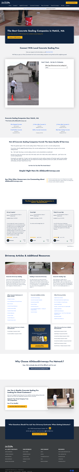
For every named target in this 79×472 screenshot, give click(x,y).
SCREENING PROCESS (26, 454)
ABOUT (42, 451)
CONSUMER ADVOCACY (45, 456)
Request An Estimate (72, 2)
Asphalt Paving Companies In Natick (60, 343)
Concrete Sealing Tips (10, 313)
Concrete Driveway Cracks (11, 320)
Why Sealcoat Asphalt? (57, 316)
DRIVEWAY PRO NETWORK (9, 461)
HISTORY (42, 454)
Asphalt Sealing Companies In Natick (60, 331)
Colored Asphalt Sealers (58, 304)
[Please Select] (56, 67)
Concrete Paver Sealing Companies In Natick (61, 336)
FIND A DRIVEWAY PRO (62, 454)
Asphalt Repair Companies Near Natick (60, 333)
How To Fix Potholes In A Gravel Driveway (60, 302)
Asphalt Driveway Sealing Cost (59, 318)
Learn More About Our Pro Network (17, 406)
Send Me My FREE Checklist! (39, 434)
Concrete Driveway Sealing (11, 308)
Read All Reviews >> (70, 246)
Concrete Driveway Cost (34, 306)
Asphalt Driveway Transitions (58, 297)
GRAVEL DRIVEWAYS (8, 459)
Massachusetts (28, 8)
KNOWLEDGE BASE (61, 456)
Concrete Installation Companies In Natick (14, 333)
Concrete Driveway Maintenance (12, 306)
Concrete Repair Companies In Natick (13, 331)
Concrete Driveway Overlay (11, 310)
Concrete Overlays (10, 315)
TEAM (42, 459)
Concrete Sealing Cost (10, 317)
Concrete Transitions (34, 312)
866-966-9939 (49, 52)
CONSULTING (60, 459)
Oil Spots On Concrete (10, 299)
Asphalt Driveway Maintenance (59, 310)
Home (24, 8)
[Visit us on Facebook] (73, 471)
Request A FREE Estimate (14, 37)
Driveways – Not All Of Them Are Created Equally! (62, 306)
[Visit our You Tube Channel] (70, 471)
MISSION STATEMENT (44, 461)
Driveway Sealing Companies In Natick (60, 338)
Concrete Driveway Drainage (35, 297)
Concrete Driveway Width (35, 302)
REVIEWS (24, 461)
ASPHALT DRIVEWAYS (8, 451)
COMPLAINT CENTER (26, 459)
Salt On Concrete (10, 303)
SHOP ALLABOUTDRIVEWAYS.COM (64, 451)
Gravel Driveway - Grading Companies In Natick (62, 345)
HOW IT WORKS (25, 451)
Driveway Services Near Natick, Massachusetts (38, 8)
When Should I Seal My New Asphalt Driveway (61, 299)
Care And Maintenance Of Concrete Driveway (14, 301)
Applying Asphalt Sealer (58, 308)
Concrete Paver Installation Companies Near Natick (62, 340)
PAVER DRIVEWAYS (8, 456)
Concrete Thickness (34, 304)
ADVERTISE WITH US (61, 461)
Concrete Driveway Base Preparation (36, 299)
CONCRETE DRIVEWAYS (9, 454)
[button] (15, 5)
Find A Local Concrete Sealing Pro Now (39, 368)
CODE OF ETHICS (26, 456)
